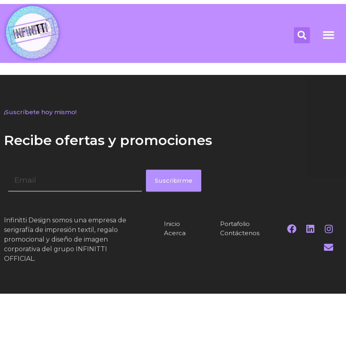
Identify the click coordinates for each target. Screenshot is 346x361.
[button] (328, 35)
